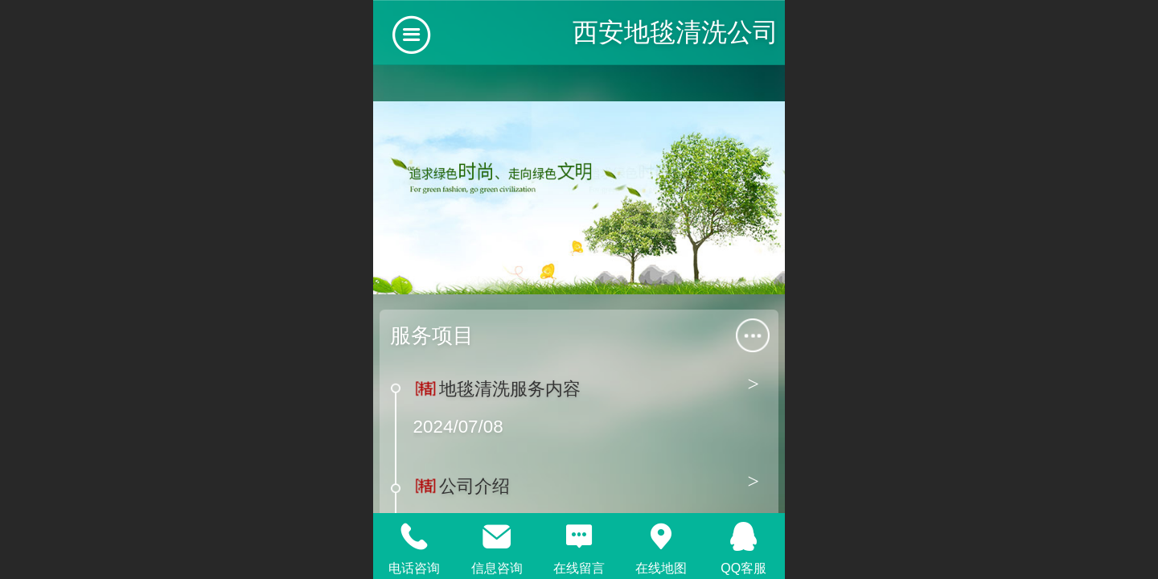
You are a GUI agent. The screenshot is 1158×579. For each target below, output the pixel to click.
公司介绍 (474, 486)
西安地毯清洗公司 (675, 32)
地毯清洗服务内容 (510, 389)
